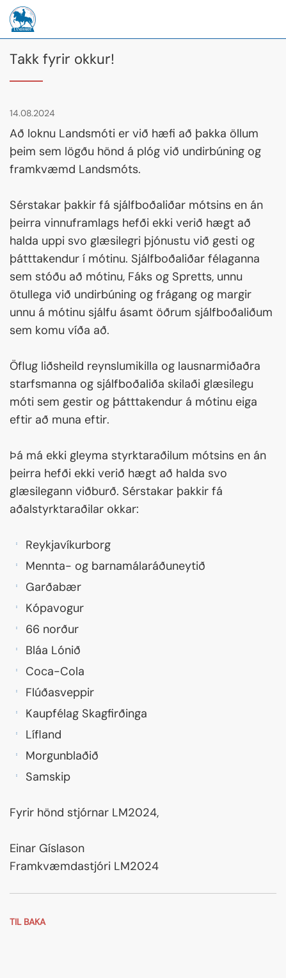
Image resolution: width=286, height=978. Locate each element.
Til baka (27, 922)
